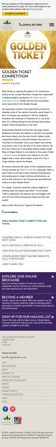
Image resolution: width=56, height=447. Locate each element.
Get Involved (9, 366)
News (5, 370)
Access (5, 388)
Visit (4, 363)
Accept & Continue (15, 14)
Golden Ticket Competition (25, 221)
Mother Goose (10, 155)
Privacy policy (9, 391)
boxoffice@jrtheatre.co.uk (14, 357)
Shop (4, 398)
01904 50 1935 (30, 25)
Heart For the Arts (28, 170)
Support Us (8, 373)
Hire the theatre (11, 377)
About (5, 384)
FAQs (4, 402)
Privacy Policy (36, 9)
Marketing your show (14, 380)
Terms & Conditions (12, 395)
